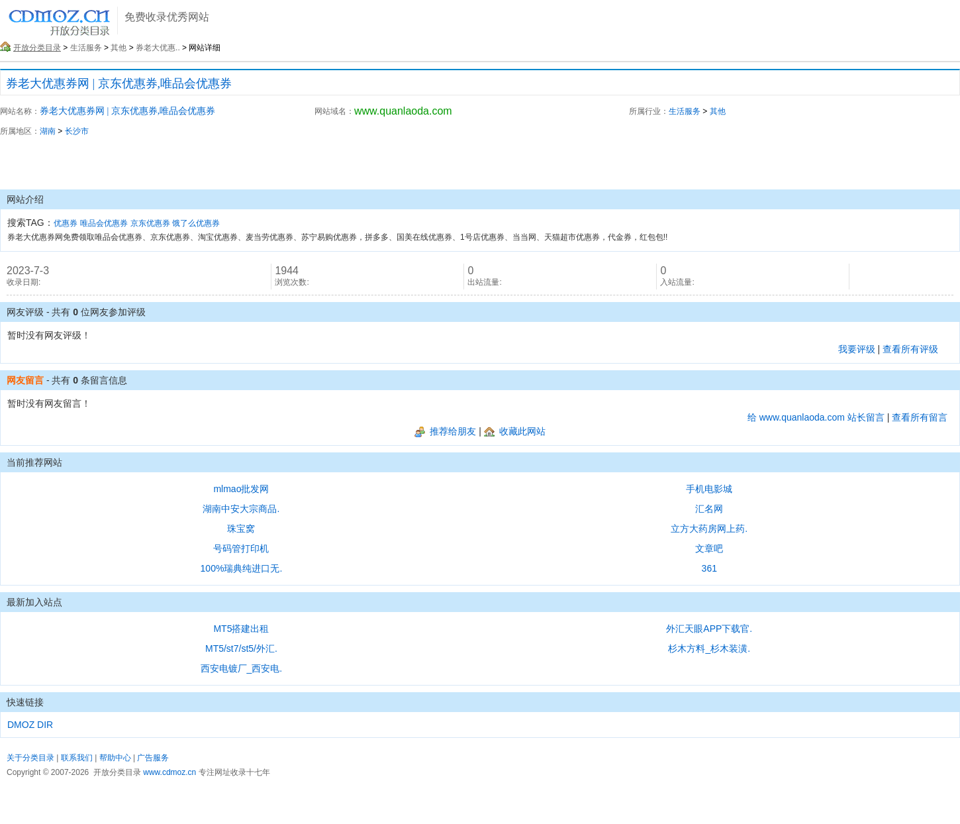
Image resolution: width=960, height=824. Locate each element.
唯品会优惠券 (104, 223)
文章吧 (709, 548)
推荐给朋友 (445, 431)
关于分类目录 (30, 757)
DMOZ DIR (30, 724)
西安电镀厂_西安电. (242, 668)
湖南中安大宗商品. (241, 508)
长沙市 (77, 131)
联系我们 (77, 757)
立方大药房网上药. (709, 528)
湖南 (48, 131)
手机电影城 (709, 489)
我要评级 (856, 349)
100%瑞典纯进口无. (242, 568)
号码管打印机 (241, 548)
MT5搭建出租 (241, 628)
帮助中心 (115, 757)
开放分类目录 (37, 47)
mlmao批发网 (241, 489)
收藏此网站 (515, 431)
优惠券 (65, 223)
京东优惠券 (150, 223)
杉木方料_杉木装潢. (709, 648)
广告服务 (153, 757)
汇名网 (709, 508)
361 (709, 568)
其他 (118, 47)
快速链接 (25, 702)
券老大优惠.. (158, 47)
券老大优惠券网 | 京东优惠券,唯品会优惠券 (119, 83)
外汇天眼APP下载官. (709, 628)
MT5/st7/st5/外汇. (241, 648)
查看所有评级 (910, 349)
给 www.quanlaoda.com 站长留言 (816, 417)
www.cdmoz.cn (169, 772)
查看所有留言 (919, 417)
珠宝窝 (241, 528)
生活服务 (86, 47)
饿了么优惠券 (196, 223)
